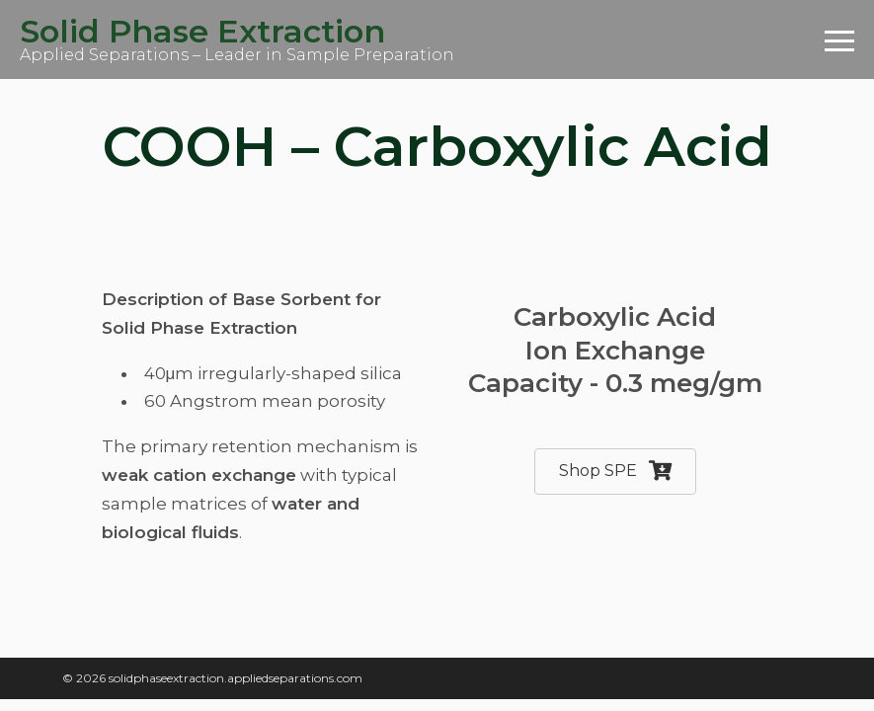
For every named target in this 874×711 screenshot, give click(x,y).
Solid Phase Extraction (202, 31)
